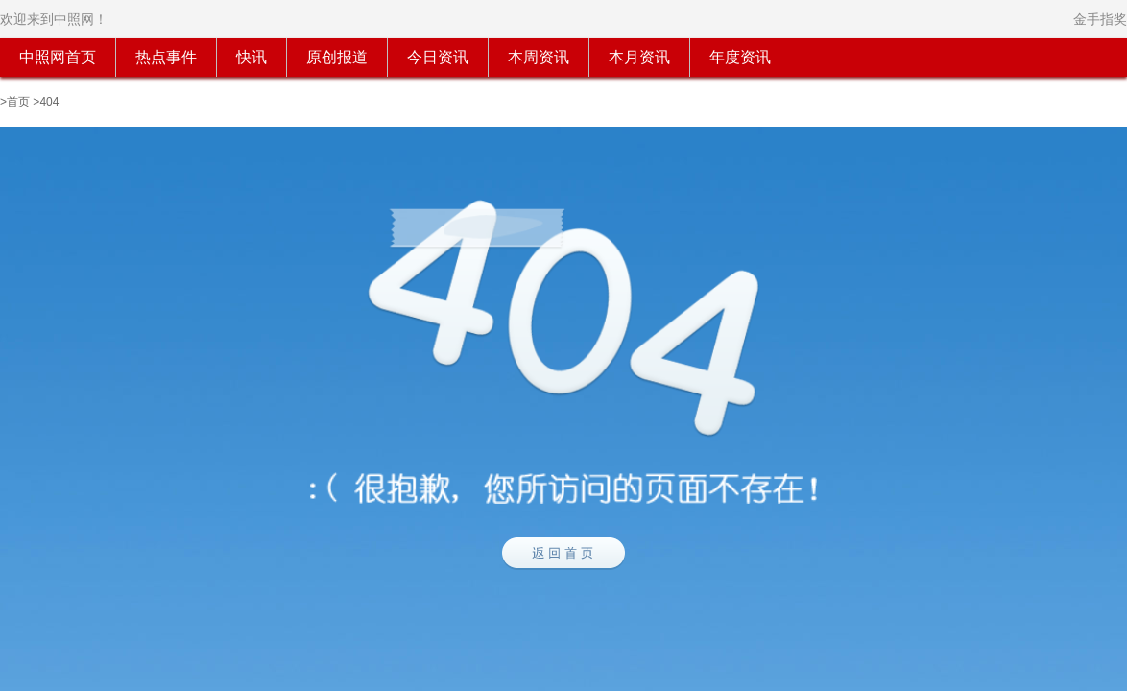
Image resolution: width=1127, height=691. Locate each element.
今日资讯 (437, 57)
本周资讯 (538, 57)
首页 (18, 101)
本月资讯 (639, 57)
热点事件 (166, 57)
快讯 (251, 57)
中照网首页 (57, 57)
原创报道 (337, 57)
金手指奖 (1100, 19)
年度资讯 (740, 57)
